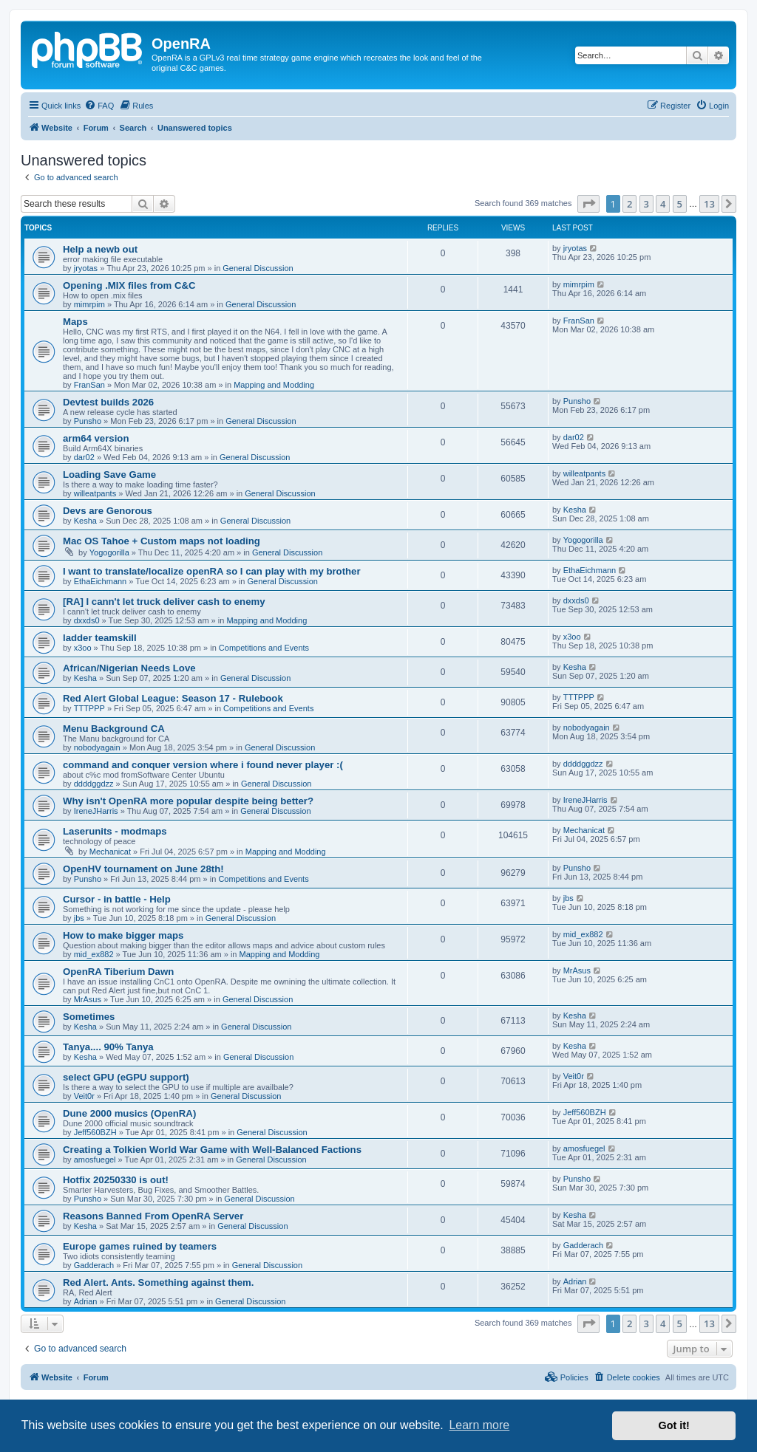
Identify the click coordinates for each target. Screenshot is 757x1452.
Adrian (86, 1301)
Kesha (85, 520)
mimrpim (89, 304)
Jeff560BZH (95, 1132)
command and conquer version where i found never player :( (203, 764)
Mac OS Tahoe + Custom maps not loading (161, 541)
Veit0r (84, 1096)
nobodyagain (97, 747)
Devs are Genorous (107, 510)
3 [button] (646, 203)
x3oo (83, 647)
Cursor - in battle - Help (117, 899)
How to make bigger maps (123, 935)
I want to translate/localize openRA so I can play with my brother (212, 571)
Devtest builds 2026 (108, 402)
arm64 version (96, 438)
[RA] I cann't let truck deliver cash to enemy (164, 601)
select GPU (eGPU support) (126, 1077)
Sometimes (89, 1016)
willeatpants (95, 493)
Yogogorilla (109, 552)
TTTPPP (89, 708)
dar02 (84, 457)
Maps (75, 321)
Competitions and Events (264, 647)
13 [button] (709, 203)
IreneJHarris (96, 811)
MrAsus (87, 999)
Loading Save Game (109, 474)
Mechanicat (110, 851)
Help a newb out (100, 249)
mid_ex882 (94, 954)
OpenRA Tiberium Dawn (118, 971)
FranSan (89, 384)
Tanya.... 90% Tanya (108, 1046)
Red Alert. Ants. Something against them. (158, 1282)
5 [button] (679, 203)
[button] (588, 204)
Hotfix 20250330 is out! (116, 1179)
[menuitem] (99, 105)
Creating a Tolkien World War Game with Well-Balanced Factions (212, 1149)
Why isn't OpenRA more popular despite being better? (188, 801)
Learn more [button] (479, 1425)
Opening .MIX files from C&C (129, 285)
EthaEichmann (100, 581)
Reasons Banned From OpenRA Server (153, 1216)
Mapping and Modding (274, 384)
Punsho (87, 421)
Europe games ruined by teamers (140, 1246)
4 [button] (662, 203)
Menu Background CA (114, 728)
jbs (79, 918)
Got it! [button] (674, 1425)
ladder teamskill (100, 637)
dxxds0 (87, 620)
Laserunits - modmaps (115, 831)
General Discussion (258, 268)
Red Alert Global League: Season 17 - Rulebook (173, 698)
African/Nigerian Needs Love (129, 668)
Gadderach (94, 1265)
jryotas (86, 268)
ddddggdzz (94, 783)
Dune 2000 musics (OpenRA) (129, 1113)
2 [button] (629, 203)
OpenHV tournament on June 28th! (143, 868)
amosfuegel (95, 1159)
